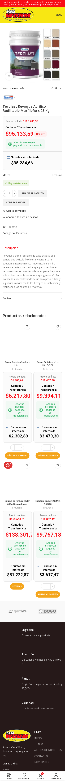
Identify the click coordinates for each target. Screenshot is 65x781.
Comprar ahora (15, 202)
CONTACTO (41, 756)
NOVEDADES (41, 762)
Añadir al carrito (33, 193)
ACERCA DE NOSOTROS (48, 750)
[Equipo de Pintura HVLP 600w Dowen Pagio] (17, 479)
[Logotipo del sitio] (18, 14)
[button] (17, 455)
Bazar (6, 769)
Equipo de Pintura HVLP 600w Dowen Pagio (17, 502)
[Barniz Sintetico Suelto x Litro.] (17, 340)
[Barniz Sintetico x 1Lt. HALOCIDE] (48, 340)
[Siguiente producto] (60, 88)
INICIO (38, 738)
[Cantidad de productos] (9, 193)
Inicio (5, 88)
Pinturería (18, 88)
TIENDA (38, 744)
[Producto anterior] (52, 88)
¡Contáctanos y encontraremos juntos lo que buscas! (35, 4)
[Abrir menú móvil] (56, 14)
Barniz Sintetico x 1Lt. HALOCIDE (48, 364)
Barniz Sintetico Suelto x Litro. (17, 364)
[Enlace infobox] (32, 636)
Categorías (10, 763)
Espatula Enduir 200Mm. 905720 (47, 502)
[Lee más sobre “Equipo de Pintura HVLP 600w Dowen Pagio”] (17, 586)
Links (37, 732)
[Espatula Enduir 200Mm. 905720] (48, 479)
